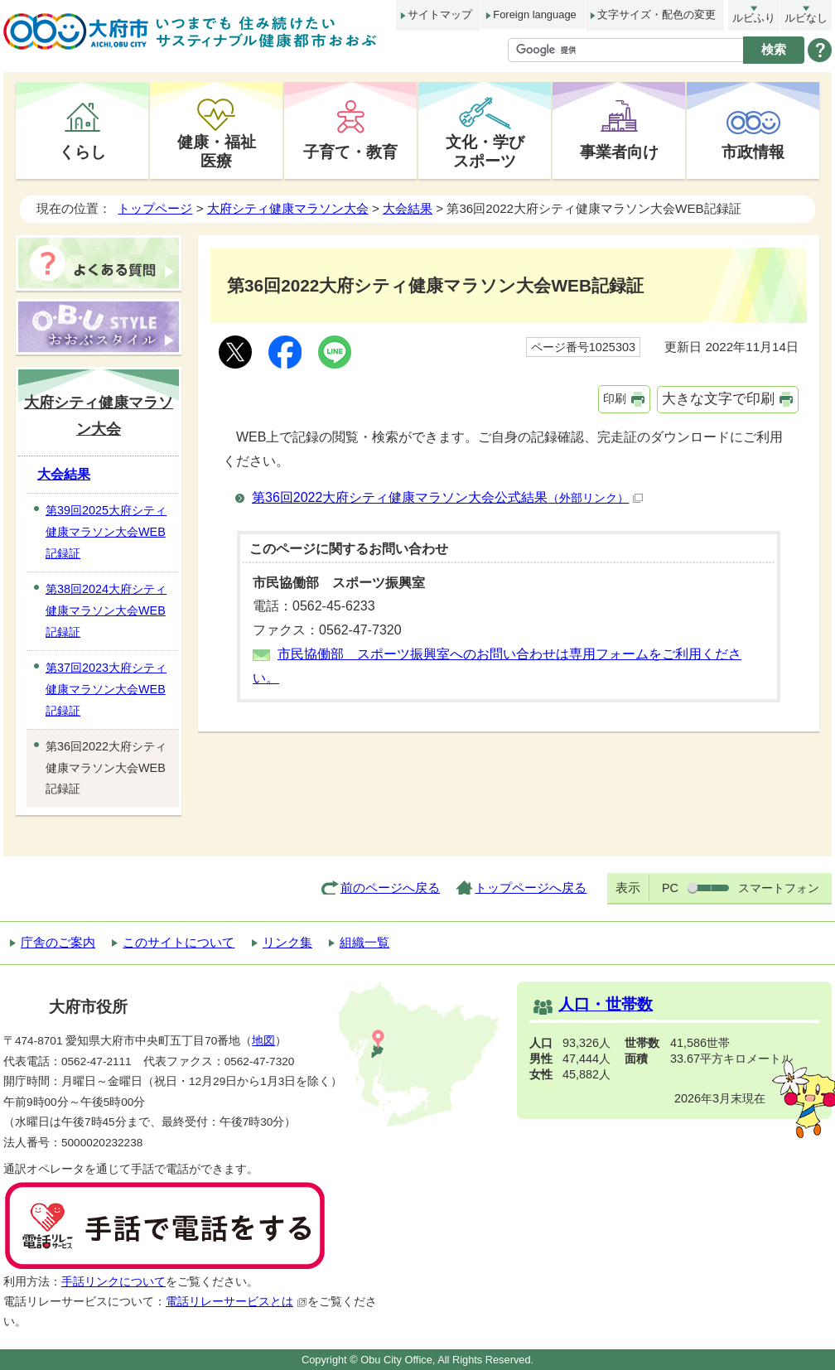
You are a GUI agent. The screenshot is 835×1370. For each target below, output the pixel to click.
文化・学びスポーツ (485, 151)
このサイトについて (178, 942)
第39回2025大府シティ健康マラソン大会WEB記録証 (106, 532)
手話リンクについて (113, 1282)
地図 (263, 1041)
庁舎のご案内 (58, 942)
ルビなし (806, 18)
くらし (82, 151)
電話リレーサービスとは (236, 1301)
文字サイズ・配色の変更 (656, 14)
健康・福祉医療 (216, 151)
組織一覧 (364, 942)
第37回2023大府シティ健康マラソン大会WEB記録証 (106, 689)
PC (670, 888)
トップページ (155, 208)
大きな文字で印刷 (718, 399)
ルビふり (753, 18)
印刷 (614, 398)
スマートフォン (778, 888)
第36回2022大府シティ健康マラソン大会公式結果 (447, 497)
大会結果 (407, 208)
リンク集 (287, 942)
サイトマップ (440, 14)
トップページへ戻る (530, 887)
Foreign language (534, 14)
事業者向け (619, 151)
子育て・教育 (350, 151)
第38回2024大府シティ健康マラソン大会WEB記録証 (106, 610)
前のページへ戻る (390, 887)
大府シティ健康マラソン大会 (288, 208)
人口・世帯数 (605, 1004)
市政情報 (753, 151)
